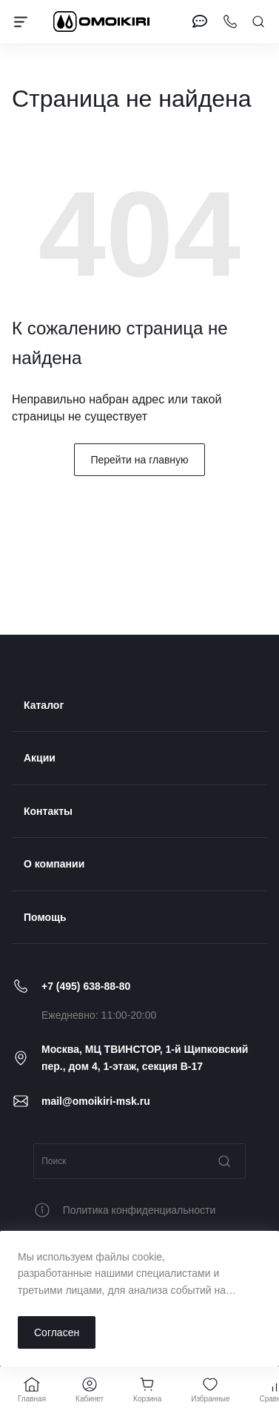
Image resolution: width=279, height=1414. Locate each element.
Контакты (48, 811)
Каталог (44, 705)
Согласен (56, 1332)
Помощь (45, 917)
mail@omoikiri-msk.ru (95, 1101)
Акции (40, 758)
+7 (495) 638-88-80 (85, 986)
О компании (54, 864)
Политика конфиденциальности (139, 1210)
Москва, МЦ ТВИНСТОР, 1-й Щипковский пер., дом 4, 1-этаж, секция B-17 (144, 1057)
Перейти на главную (139, 460)
